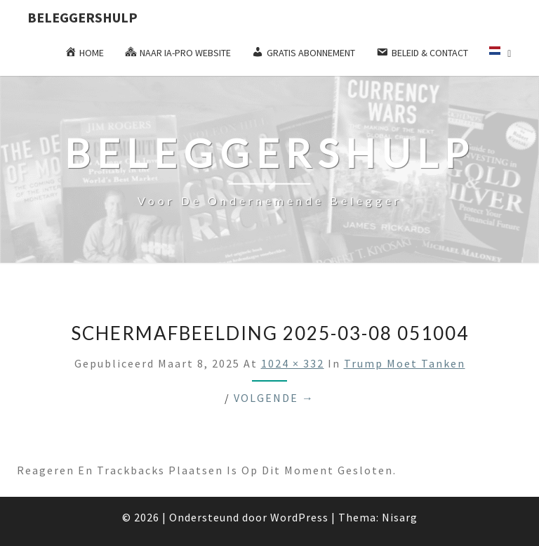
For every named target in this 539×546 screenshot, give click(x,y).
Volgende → (274, 398)
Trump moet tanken (404, 363)
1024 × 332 (292, 363)
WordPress (299, 517)
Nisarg (400, 517)
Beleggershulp (82, 17)
